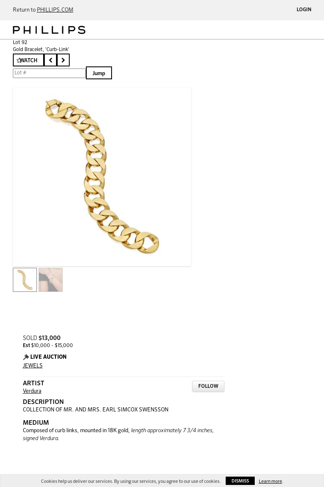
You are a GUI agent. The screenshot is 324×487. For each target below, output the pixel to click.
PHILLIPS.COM (55, 10)
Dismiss (240, 481)
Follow (208, 386)
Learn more (270, 481)
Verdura (32, 391)
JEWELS (33, 366)
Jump (99, 73)
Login (304, 9)
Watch (28, 61)
